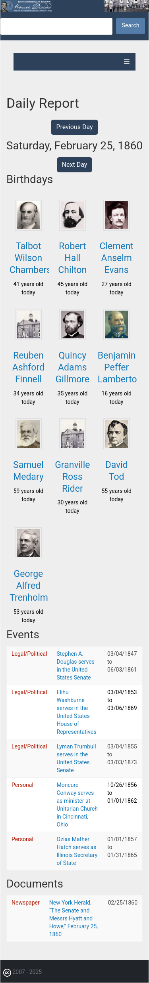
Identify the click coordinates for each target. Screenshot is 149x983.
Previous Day (74, 127)
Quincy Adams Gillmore (73, 367)
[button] (28, 228)
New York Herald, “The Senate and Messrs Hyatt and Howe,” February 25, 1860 (73, 918)
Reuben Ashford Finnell (28, 367)
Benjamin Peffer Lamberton (120, 367)
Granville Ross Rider (72, 477)
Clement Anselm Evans (117, 258)
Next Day (74, 164)
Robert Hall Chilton (72, 258)
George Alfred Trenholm (29, 586)
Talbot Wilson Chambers (30, 258)
